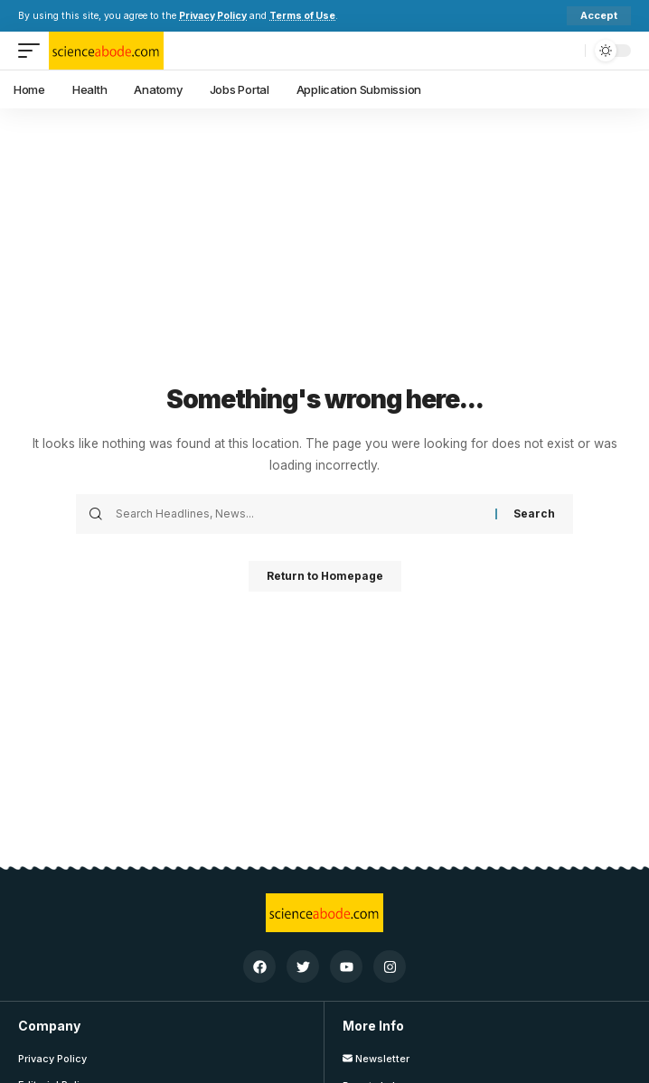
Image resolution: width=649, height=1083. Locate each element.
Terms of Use (302, 16)
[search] (566, 51)
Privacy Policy (213, 16)
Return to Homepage (325, 576)
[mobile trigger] (33, 51)
